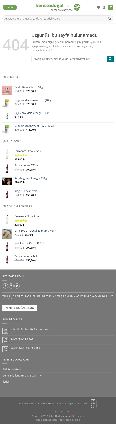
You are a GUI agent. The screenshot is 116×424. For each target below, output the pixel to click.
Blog (50, 411)
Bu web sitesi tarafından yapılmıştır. (49, 403)
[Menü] (10, 7)
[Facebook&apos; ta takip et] (5, 286)
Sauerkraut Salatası (22, 338)
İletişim (6, 381)
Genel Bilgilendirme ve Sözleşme (22, 375)
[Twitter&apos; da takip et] (17, 286)
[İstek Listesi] (98, 7)
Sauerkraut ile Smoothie (25, 347)
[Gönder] (110, 18)
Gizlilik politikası (12, 369)
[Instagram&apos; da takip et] (11, 286)
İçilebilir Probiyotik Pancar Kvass (30, 329)
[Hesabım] (104, 7)
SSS (67, 411)
